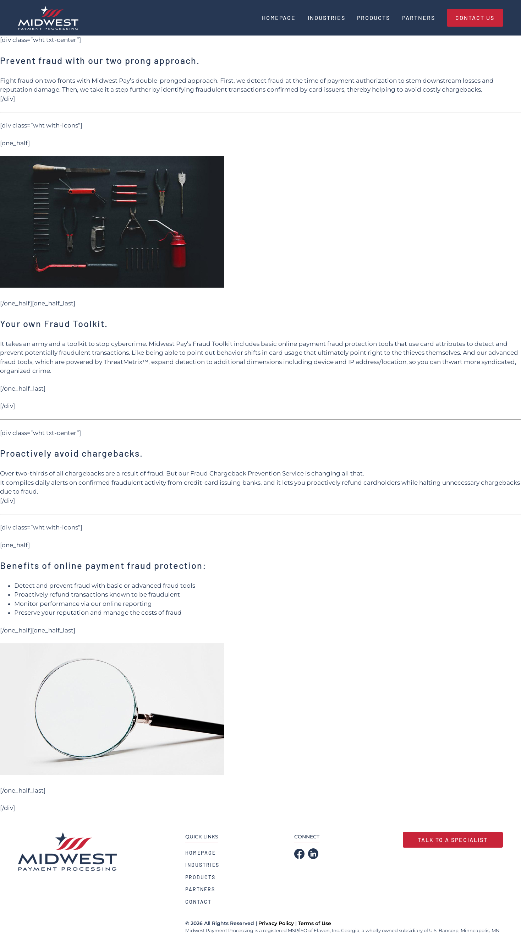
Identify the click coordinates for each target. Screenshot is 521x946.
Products (200, 877)
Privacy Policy (276, 923)
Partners (200, 889)
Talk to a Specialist (453, 839)
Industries (202, 865)
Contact (198, 902)
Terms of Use (314, 923)
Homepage (200, 853)
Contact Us (474, 17)
